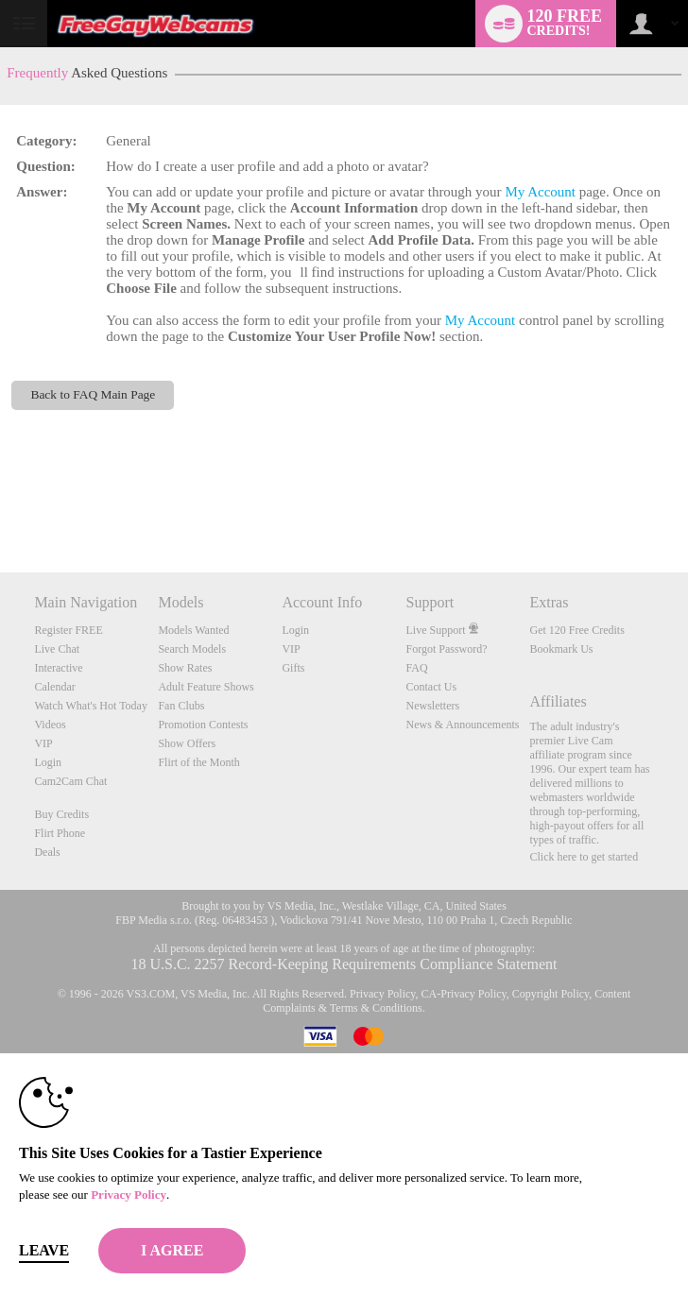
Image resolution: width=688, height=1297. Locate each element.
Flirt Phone (59, 833)
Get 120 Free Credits (577, 630)
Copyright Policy (551, 993)
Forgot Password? (446, 649)
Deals (47, 852)
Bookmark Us (561, 649)
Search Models (192, 649)
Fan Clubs (181, 705)
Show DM (0, 502)
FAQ (416, 667)
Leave (44, 1250)
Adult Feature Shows (205, 686)
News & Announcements (462, 724)
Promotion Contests (203, 724)
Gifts (293, 667)
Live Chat (56, 649)
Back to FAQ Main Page (92, 394)
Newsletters (432, 705)
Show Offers (186, 743)
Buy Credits (61, 814)
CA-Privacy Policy (464, 993)
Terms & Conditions (376, 1008)
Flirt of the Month (198, 762)
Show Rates (185, 667)
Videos (49, 724)
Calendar (54, 686)
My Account (540, 191)
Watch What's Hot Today (90, 705)
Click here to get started (584, 856)
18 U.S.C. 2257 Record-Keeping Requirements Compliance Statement (343, 964)
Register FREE (68, 630)
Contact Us (430, 686)
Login (47, 762)
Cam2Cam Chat (70, 781)
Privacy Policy (383, 993)
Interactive (58, 667)
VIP (43, 743)
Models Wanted (193, 630)
